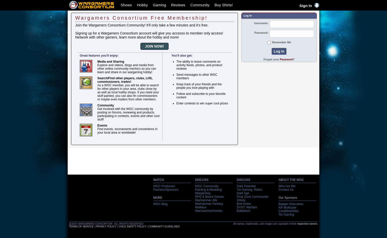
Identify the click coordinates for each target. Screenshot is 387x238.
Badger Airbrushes (291, 204)
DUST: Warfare (247, 207)
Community (200, 5)
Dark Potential (246, 186)
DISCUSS (201, 180)
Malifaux (200, 207)
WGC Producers (164, 186)
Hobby (142, 5)
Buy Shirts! (223, 5)
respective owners (307, 223)
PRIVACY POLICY (106, 226)
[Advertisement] (279, 98)
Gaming (159, 5)
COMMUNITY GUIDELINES (164, 226)
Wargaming (202, 193)
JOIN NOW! (154, 46)
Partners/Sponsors (165, 189)
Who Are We (287, 186)
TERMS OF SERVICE (81, 226)
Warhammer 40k (206, 200)
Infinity (241, 200)
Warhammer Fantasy (209, 204)
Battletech (243, 211)
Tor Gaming (286, 214)
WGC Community (206, 186)
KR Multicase (287, 207)
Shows (126, 5)
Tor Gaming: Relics (249, 189)
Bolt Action (244, 204)
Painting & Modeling (208, 189)
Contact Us (286, 189)
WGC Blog (160, 204)
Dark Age (243, 193)
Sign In (309, 6)
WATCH (158, 180)
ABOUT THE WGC (291, 180)
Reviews (178, 5)
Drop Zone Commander (252, 197)
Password (286, 59)
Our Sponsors (288, 198)
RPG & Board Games (209, 197)
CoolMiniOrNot (288, 211)
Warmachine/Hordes (208, 211)
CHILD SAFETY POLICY (132, 226)
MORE (157, 198)
